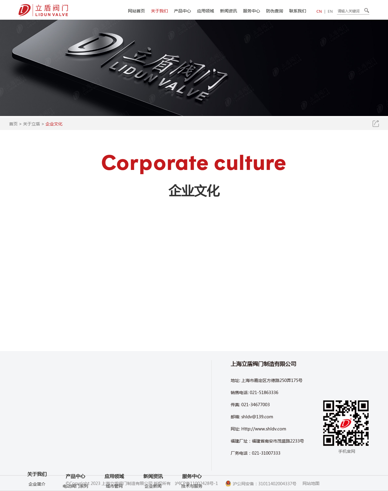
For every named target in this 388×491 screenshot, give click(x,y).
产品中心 (182, 11)
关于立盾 (31, 124)
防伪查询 (274, 11)
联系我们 (297, 11)
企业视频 (36, 456)
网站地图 (311, 483)
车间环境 (36, 438)
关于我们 (159, 11)
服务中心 (251, 11)
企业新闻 (153, 486)
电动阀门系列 (75, 475)
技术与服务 (191, 486)
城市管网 (114, 486)
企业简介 (36, 429)
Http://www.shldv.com (263, 429)
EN (330, 11)
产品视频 (36, 466)
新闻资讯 (228, 11)
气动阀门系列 (75, 484)
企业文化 (53, 124)
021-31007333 (266, 453)
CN (319, 11)
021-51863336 (264, 392)
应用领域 (205, 11)
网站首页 (136, 11)
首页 (13, 124)
